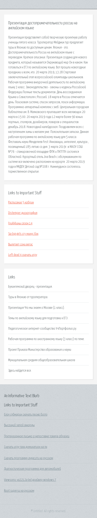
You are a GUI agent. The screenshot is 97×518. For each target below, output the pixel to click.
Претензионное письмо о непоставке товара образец (36, 436)
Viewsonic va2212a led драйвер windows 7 (30, 480)
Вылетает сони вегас (20, 244)
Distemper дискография (22, 213)
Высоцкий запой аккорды (19, 425)
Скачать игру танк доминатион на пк (25, 447)
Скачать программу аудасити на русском (28, 458)
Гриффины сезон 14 (20, 223)
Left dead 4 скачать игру (22, 255)
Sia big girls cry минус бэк (23, 233)
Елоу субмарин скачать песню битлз (25, 414)
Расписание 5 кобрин (21, 202)
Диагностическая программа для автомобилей (32, 468)
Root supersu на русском (19, 490)
